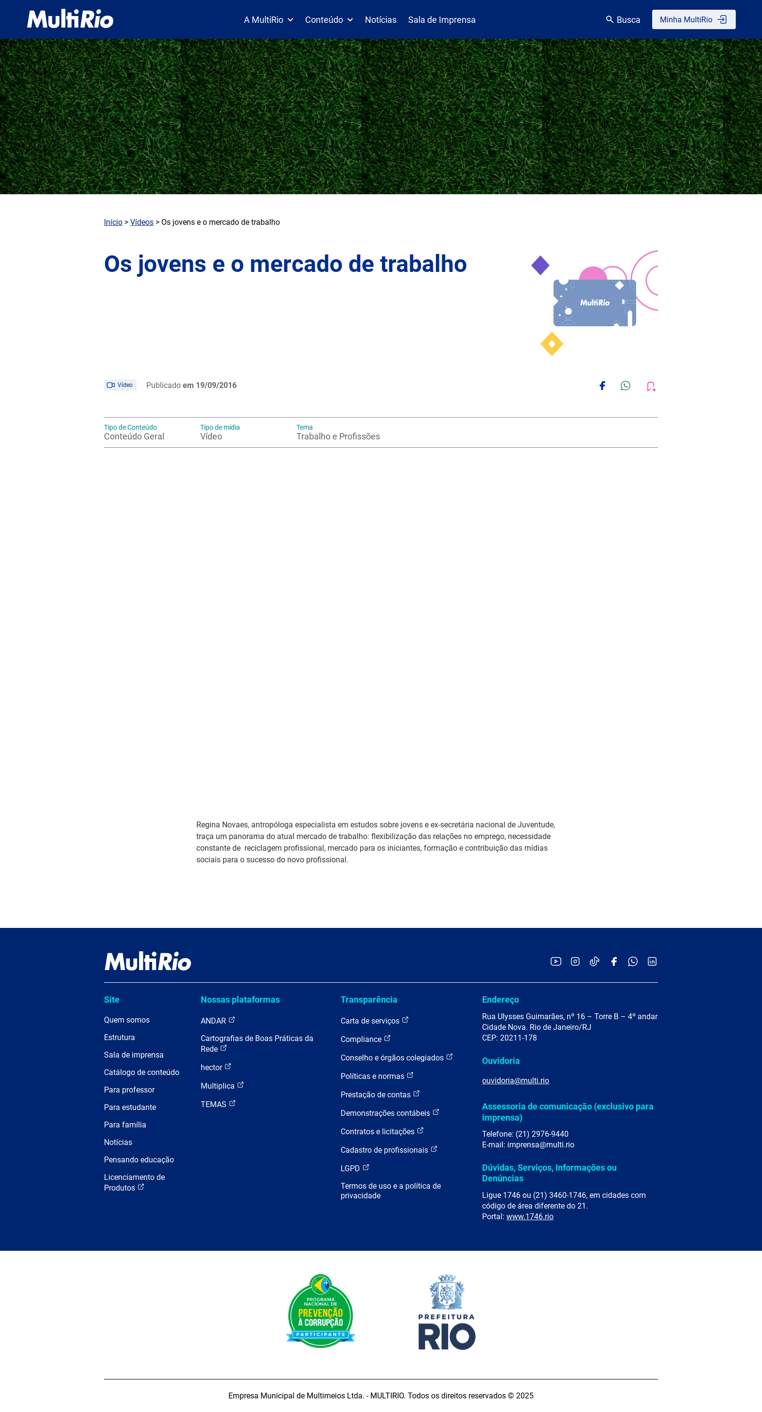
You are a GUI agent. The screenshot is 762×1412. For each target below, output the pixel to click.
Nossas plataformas (240, 999)
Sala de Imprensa (442, 20)
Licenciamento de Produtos (134, 1183)
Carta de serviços (375, 1020)
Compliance (366, 1039)
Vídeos (142, 222)
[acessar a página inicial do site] (70, 19)
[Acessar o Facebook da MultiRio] (614, 962)
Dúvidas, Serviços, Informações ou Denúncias (549, 1172)
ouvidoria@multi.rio (515, 1080)
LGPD (355, 1168)
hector (216, 1067)
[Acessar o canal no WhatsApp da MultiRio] (633, 962)
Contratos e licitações (382, 1131)
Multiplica (222, 1085)
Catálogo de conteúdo (141, 1072)
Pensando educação (139, 1159)
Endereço (500, 999)
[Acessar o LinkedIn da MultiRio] (652, 962)
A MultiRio (269, 20)
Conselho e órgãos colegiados (397, 1057)
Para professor (129, 1089)
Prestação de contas (380, 1094)
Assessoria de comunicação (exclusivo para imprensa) (568, 1111)
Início (113, 222)
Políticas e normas (377, 1076)
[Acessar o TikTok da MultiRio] (595, 962)
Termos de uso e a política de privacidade (391, 1190)
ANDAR (218, 1020)
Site (112, 999)
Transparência (369, 999)
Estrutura (119, 1037)
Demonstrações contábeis (390, 1113)
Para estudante (130, 1107)
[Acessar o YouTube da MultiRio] (556, 962)
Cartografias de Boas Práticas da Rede (257, 1044)
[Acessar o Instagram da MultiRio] (575, 962)
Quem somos (127, 1020)
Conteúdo (329, 20)
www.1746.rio (530, 1216)
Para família (125, 1124)
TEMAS (218, 1104)
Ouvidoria (501, 1061)
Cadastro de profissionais (389, 1149)
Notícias (381, 20)
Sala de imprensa (134, 1054)
